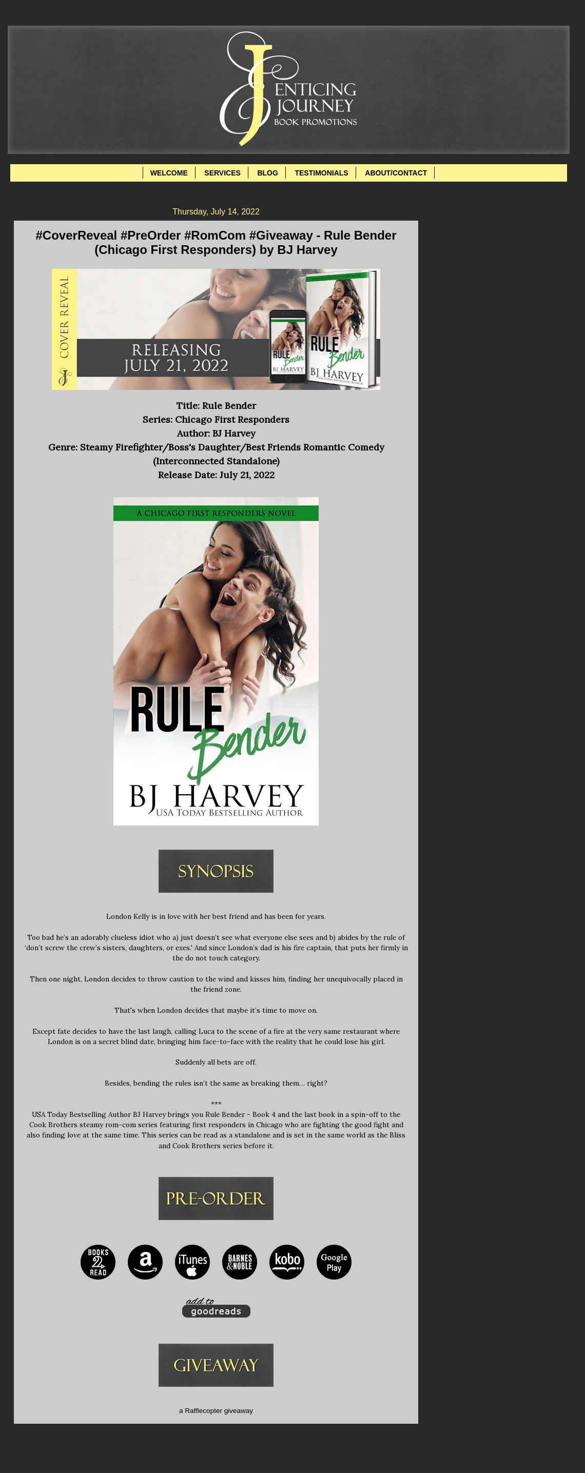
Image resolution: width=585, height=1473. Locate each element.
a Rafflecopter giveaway (216, 1411)
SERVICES (222, 173)
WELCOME (169, 173)
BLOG (267, 173)
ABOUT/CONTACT (396, 173)
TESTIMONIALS (321, 173)
